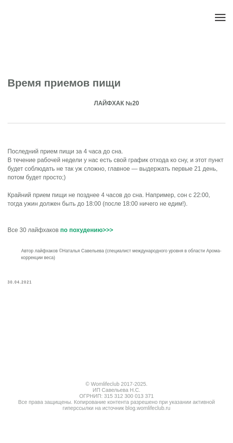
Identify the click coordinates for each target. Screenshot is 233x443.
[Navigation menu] (220, 17)
